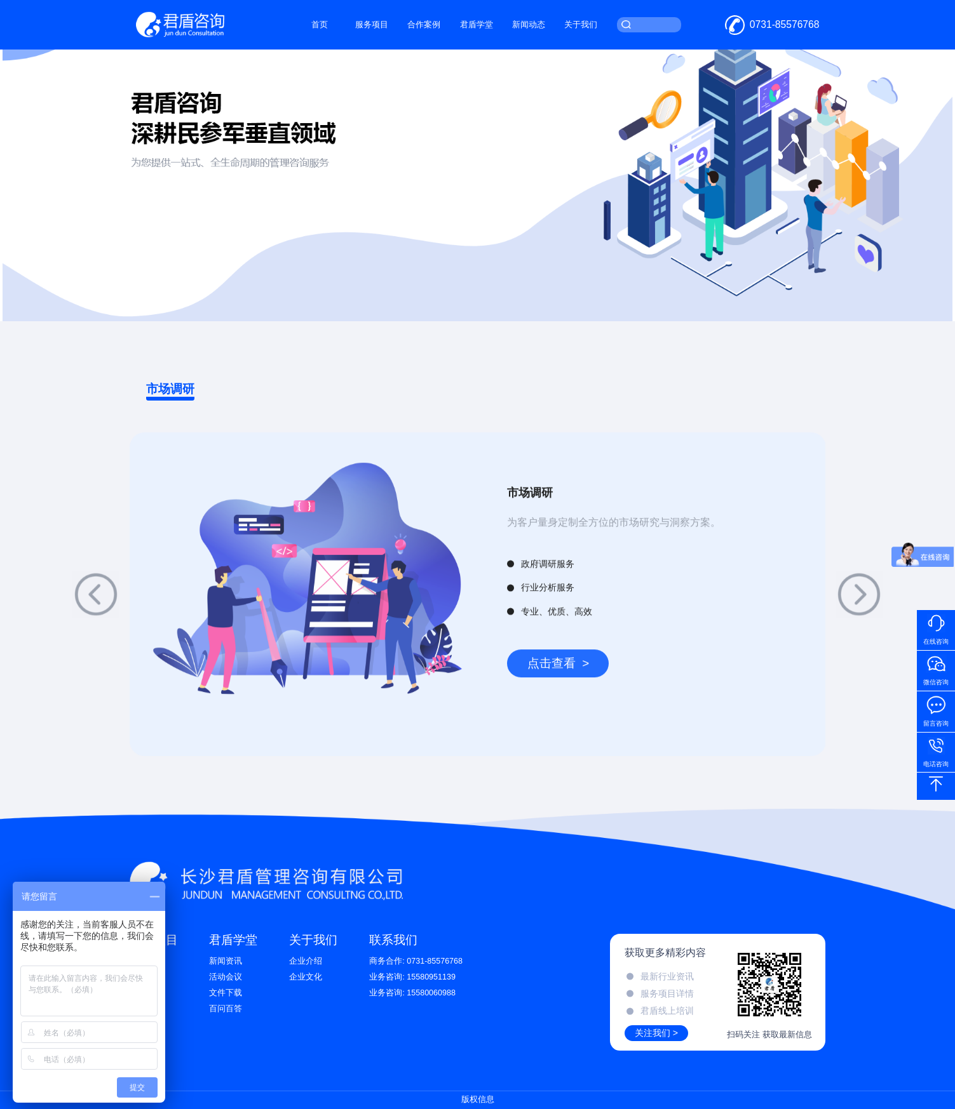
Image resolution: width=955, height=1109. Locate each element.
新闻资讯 (225, 961)
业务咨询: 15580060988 (412, 992)
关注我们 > (656, 1033)
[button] (95, 610)
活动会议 (225, 977)
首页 (319, 24)
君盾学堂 (476, 24)
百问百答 (225, 1008)
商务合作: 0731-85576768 (416, 961)
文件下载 (225, 992)
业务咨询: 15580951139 (412, 977)
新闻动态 (528, 24)
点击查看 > (558, 679)
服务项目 (371, 24)
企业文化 (305, 977)
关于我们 (580, 24)
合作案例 (423, 24)
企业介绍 (305, 961)
